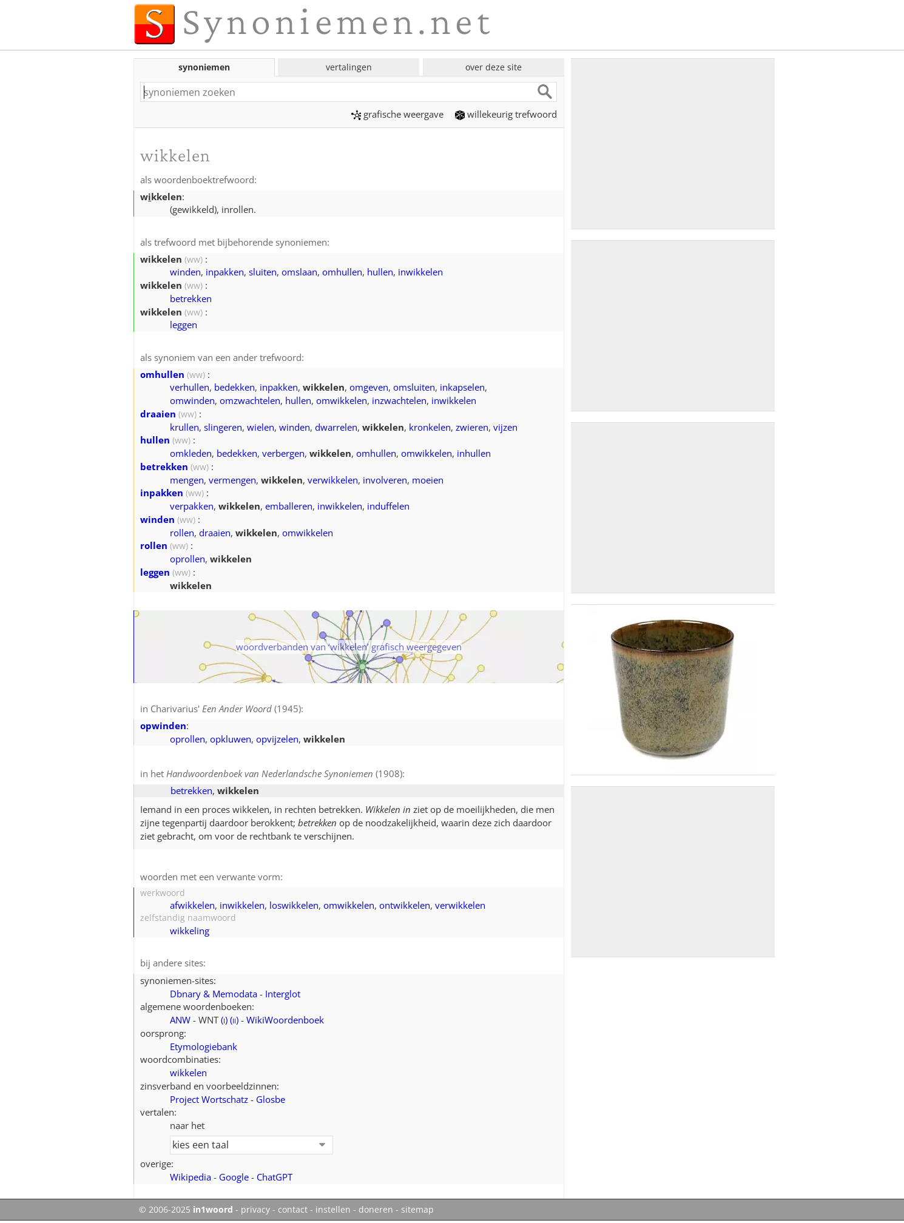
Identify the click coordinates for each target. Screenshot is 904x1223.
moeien (428, 480)
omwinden (192, 400)
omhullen (342, 272)
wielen (260, 427)
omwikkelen (341, 400)
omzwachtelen (250, 400)
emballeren (288, 506)
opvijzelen (277, 739)
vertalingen (349, 67)
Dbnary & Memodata (213, 994)
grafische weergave (397, 114)
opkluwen (230, 739)
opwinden (163, 725)
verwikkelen (333, 480)
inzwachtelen (399, 400)
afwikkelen (192, 905)
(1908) (284, 773)
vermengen (232, 480)
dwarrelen (336, 427)
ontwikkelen (404, 905)
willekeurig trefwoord (506, 114)
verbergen (283, 453)
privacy (255, 1209)
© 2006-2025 (186, 1209)
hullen (380, 272)
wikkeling (189, 931)
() (224, 1020)
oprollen (187, 559)
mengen (187, 480)
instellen (333, 1209)
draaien (158, 414)
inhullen (474, 453)
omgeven (368, 387)
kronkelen (430, 427)
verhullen (189, 387)
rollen (182, 533)
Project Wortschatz (209, 1099)
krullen (184, 427)
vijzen (505, 427)
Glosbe (270, 1099)
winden (185, 272)
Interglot (282, 994)
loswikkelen (294, 905)
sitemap (417, 1209)
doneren (376, 1209)
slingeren (223, 427)
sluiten (263, 272)
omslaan (299, 272)
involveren (385, 480)
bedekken (234, 387)
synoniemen (204, 67)
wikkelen (188, 1072)
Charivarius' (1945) (225, 708)
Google (234, 1177)
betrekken (191, 298)
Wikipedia (190, 1177)
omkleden (191, 453)
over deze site (493, 67)
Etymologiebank (203, 1046)
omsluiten (414, 387)
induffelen (388, 506)
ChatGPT (274, 1177)
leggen (183, 324)
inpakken (225, 272)
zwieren (472, 427)
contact (293, 1209)
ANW (180, 1020)
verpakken (192, 506)
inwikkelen (420, 272)
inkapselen (462, 387)
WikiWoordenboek (285, 1020)
